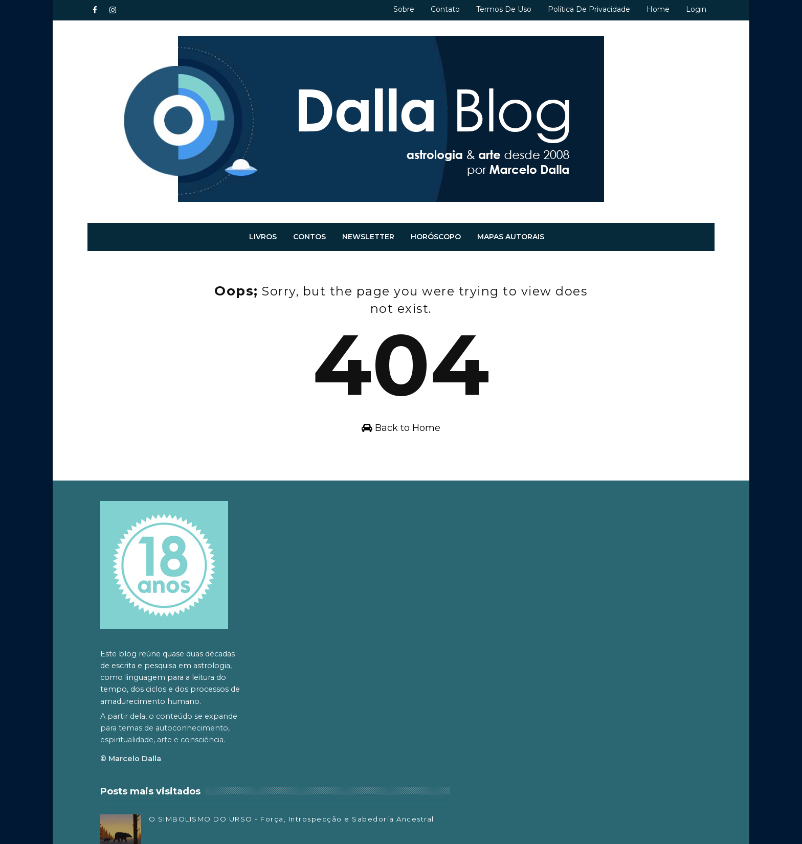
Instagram (530, 710)
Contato (430, 9)
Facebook (529, 695)
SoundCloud (534, 740)
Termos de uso (489, 9)
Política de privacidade (574, 9)
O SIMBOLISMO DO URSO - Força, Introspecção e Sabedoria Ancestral (414, 553)
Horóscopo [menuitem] (436, 231)
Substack (528, 725)
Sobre (389, 9)
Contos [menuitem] (310, 231)
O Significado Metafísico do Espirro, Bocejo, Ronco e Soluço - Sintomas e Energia (417, 718)
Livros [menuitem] (263, 231)
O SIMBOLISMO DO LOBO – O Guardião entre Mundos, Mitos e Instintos (420, 760)
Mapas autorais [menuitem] (511, 231)
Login (682, 9)
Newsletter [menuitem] (369, 231)
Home (643, 9)
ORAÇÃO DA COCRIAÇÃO (411, 668)
